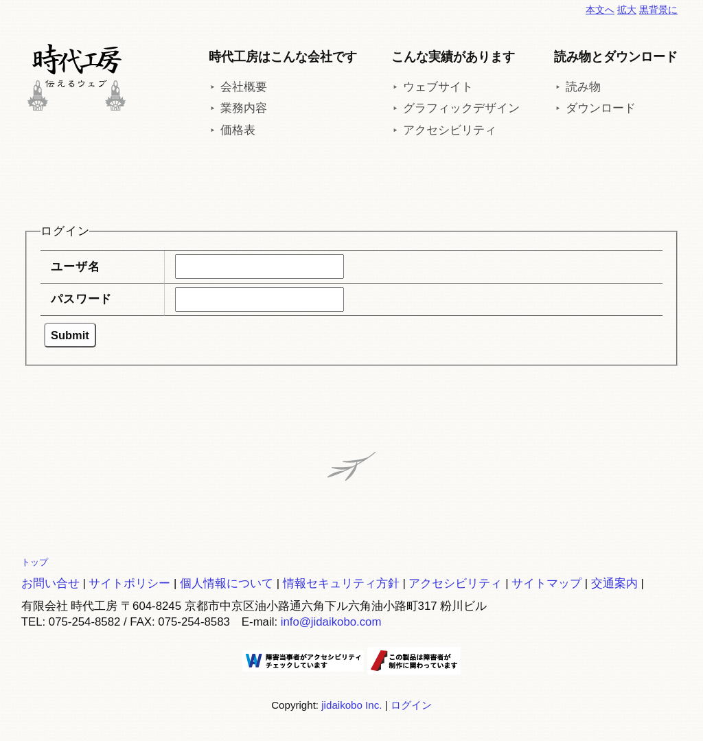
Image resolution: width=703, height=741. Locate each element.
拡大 (626, 9)
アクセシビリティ (449, 130)
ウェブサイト (438, 86)
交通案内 (614, 583)
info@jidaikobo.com (331, 621)
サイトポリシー (129, 583)
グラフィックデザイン (461, 108)
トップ (34, 562)
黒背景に (658, 9)
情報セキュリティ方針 (341, 583)
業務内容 (243, 108)
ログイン (411, 705)
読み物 (583, 86)
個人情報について (226, 583)
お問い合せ (50, 583)
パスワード (81, 299)
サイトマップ (546, 583)
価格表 (237, 130)
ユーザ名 (75, 266)
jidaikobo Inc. (351, 705)
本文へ (600, 9)
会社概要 (243, 86)
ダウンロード (601, 108)
